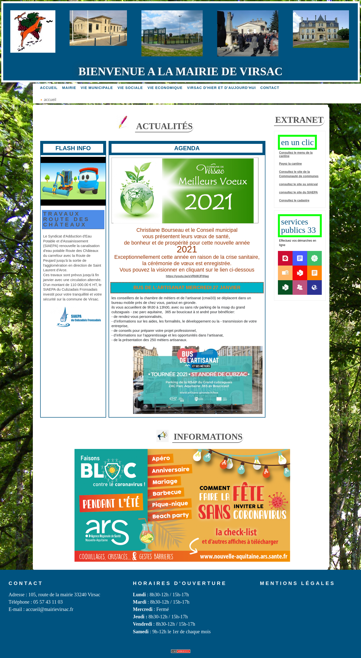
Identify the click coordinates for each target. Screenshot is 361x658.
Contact (269, 88)
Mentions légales (297, 583)
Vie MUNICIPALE (97, 88)
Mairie (69, 88)
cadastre (303, 200)
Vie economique (165, 88)
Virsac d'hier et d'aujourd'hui (221, 88)
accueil (49, 88)
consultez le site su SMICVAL (298, 184)
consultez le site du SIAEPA (298, 192)
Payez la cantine (290, 163)
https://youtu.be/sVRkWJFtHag (187, 276)
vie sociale (130, 88)
